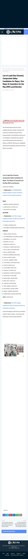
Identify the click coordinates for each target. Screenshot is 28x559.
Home (4, 68)
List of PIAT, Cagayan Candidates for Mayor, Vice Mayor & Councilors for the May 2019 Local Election (14, 305)
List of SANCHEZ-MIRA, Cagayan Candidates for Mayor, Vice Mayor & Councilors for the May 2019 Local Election (12, 192)
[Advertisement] (14, 14)
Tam (4, 90)
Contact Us (19, 553)
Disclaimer (7, 555)
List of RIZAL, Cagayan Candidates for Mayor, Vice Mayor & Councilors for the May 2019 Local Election (14, 218)
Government (7, 68)
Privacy (24, 553)
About (8, 553)
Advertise (12, 553)
